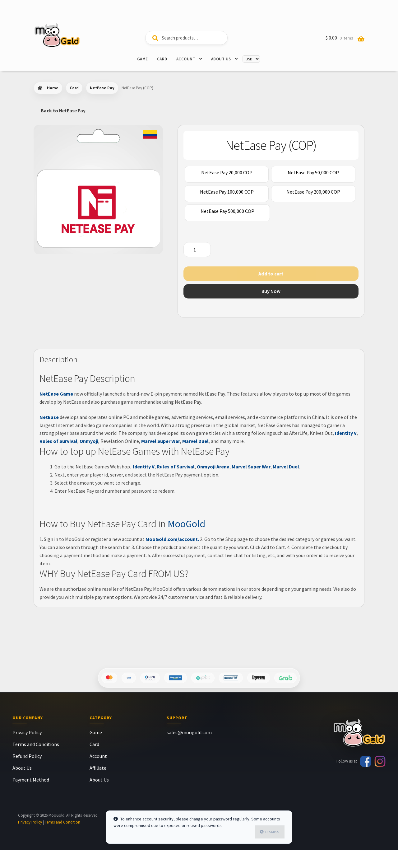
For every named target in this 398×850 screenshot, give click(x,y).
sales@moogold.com (189, 732)
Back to (63, 110)
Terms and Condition (62, 822)
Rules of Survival (58, 441)
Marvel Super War (160, 441)
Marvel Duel (195, 441)
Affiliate (98, 768)
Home (52, 88)
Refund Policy (27, 756)
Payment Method (30, 780)
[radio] (227, 174)
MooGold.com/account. (172, 539)
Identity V (345, 433)
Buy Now (270, 291)
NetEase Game (56, 394)
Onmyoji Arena (213, 466)
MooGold (186, 524)
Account (186, 59)
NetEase (49, 417)
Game (142, 59)
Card (162, 59)
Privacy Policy (27, 732)
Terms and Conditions (35, 744)
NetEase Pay (102, 88)
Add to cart (270, 274)
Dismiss (272, 831)
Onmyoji (89, 441)
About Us (221, 59)
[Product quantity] (197, 249)
